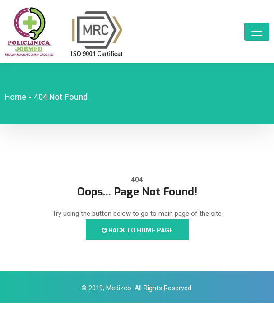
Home (15, 97)
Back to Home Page (137, 230)
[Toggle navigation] (256, 32)
